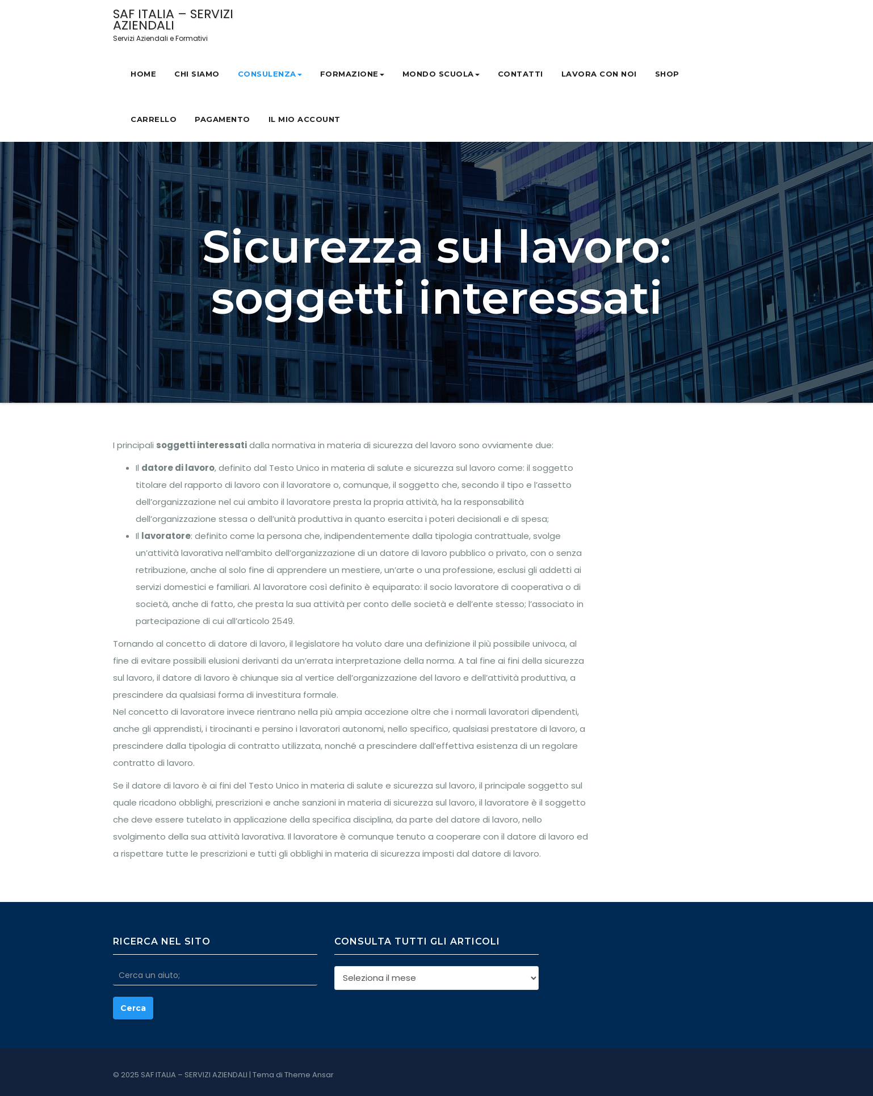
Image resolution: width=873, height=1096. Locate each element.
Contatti (520, 73)
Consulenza (270, 73)
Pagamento (222, 119)
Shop (667, 73)
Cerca (133, 1008)
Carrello (154, 119)
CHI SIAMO (197, 73)
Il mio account (304, 119)
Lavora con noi (599, 73)
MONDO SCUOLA (441, 73)
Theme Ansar (309, 1074)
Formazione (352, 73)
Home (143, 73)
